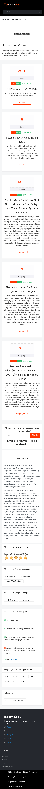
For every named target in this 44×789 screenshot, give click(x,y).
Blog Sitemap (12, 782)
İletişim (4, 760)
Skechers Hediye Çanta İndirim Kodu (22, 140)
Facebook (10, 731)
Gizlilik (4, 763)
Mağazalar (5, 19)
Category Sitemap (13, 777)
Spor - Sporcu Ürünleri (15, 700)
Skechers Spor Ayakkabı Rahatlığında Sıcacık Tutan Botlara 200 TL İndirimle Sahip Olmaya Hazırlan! (22, 372)
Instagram (10, 735)
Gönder (35, 435)
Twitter (9, 727)
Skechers (14, 659)
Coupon (33, 772)
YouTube (10, 742)
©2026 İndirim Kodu (14, 772)
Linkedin (9, 738)
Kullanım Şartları (7, 767)
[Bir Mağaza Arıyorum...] (22, 12)
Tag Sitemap (26, 777)
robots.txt (22, 782)
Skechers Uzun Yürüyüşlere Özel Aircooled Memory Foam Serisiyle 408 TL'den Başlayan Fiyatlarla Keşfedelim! (22, 206)
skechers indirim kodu (19, 19)
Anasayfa (5, 756)
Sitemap (25, 772)
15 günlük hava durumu (15, 786)
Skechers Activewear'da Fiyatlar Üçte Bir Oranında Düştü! (22, 289)
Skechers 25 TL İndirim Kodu (22, 89)
